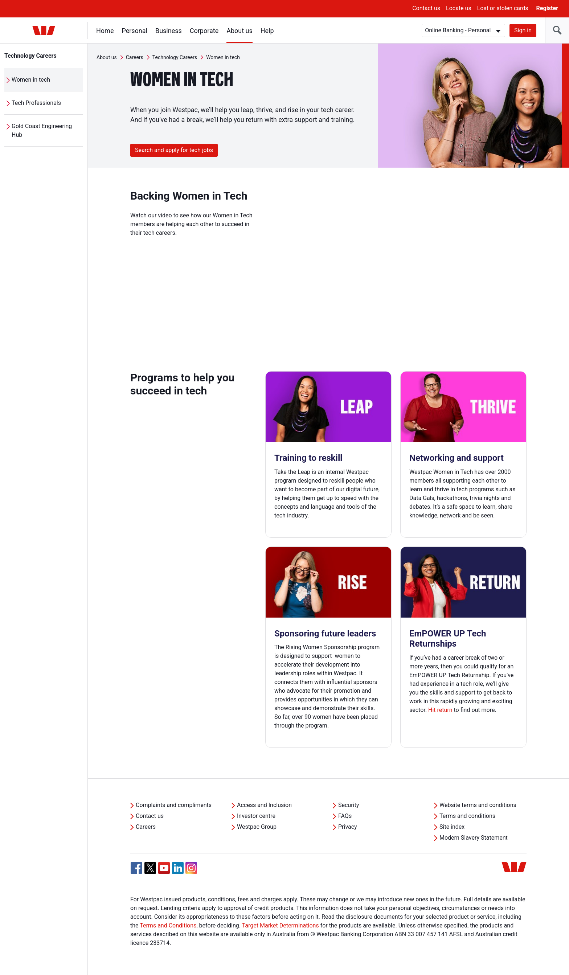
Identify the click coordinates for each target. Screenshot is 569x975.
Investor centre (256, 815)
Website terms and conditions (477, 805)
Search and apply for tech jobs (174, 150)
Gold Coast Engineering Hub (42, 130)
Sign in (523, 30)
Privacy (347, 826)
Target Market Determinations (280, 925)
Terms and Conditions (168, 925)
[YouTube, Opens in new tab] (164, 868)
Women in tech (31, 79)
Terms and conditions (467, 815)
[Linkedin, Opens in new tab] (178, 868)
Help (267, 30)
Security (348, 805)
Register (547, 8)
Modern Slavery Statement (473, 837)
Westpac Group (257, 826)
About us (239, 30)
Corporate (204, 30)
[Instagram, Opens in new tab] (191, 871)
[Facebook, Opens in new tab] (136, 868)
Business (168, 30)
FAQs (345, 815)
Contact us (426, 8)
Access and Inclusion (264, 805)
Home (105, 30)
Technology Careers (30, 55)
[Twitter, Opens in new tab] (150, 868)
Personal (134, 30)
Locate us (458, 8)
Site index (451, 826)
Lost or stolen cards (502, 8)
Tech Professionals (36, 102)
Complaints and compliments (174, 805)
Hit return (440, 709)
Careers (134, 57)
